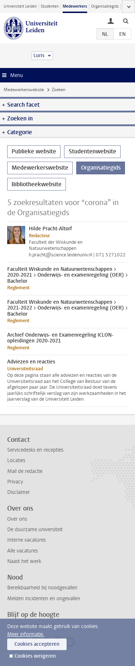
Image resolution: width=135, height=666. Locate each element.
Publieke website (34, 151)
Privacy (15, 481)
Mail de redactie (24, 471)
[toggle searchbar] (125, 20)
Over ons (17, 519)
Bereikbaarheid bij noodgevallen (42, 587)
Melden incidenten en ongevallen (43, 598)
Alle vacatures (22, 550)
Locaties (16, 460)
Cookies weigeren (35, 656)
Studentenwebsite (92, 151)
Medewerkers (75, 6)
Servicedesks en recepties (35, 450)
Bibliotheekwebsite (37, 184)
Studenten (50, 6)
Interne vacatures (26, 540)
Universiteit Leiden (20, 6)
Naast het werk (24, 561)
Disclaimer (18, 492)
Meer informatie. (25, 634)
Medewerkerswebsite (24, 90)
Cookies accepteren (36, 644)
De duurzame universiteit (35, 529)
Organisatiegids (105, 6)
